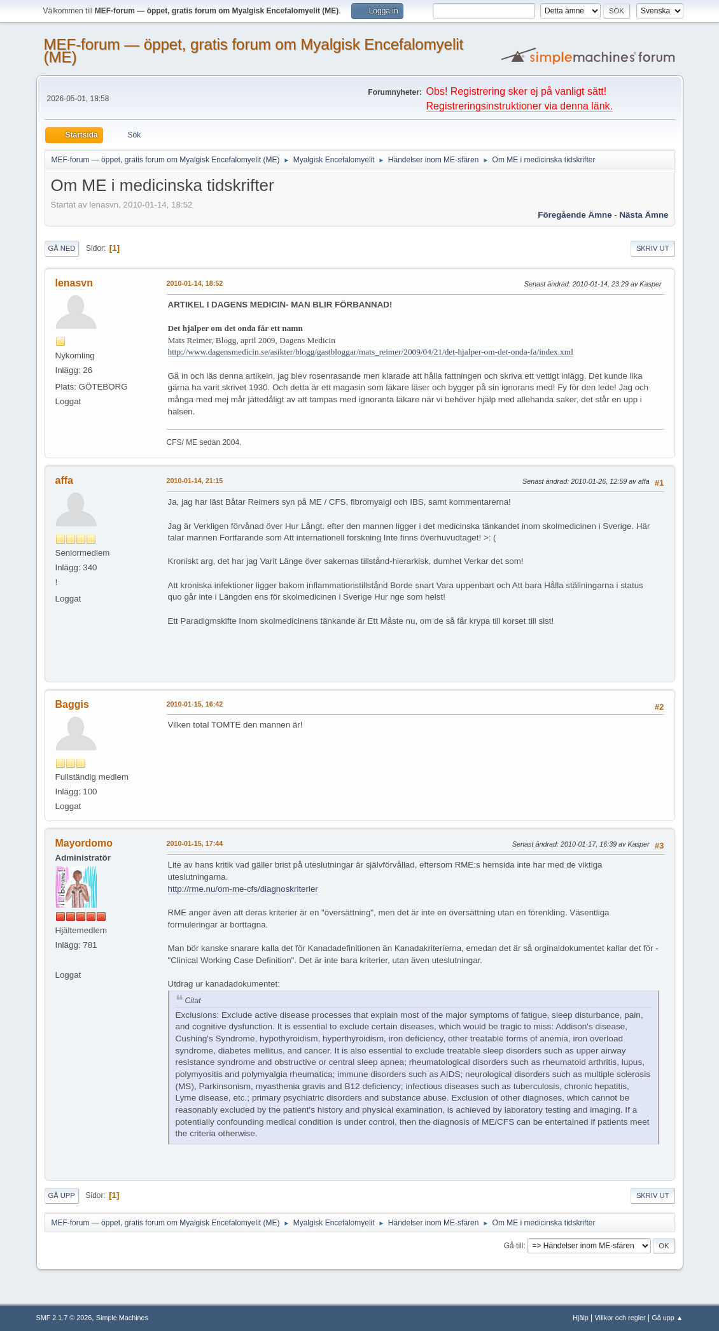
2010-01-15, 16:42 (195, 704)
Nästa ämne (643, 215)
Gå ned (62, 248)
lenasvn (74, 283)
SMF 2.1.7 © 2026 (64, 1317)
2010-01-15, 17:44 (195, 843)
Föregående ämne (574, 215)
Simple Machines (122, 1317)
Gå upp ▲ (667, 1317)
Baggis (72, 704)
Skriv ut (652, 248)
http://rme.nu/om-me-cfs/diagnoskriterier (243, 889)
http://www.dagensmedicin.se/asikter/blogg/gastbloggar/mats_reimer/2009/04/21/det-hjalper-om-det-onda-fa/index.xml (370, 351)
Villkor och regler (620, 1317)
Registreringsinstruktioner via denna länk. (519, 106)
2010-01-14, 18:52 (195, 283)
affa (64, 480)
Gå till (514, 1245)
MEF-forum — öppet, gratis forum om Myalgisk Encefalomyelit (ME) (254, 51)
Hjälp (581, 1317)
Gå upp (61, 1195)
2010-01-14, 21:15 (195, 480)
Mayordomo (84, 843)
